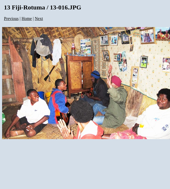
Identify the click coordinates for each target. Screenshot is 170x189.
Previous (11, 18)
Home (27, 18)
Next (39, 18)
